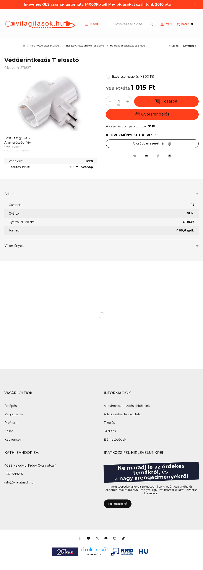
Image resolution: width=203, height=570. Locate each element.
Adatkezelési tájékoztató (122, 414)
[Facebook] (80, 538)
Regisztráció (13, 414)
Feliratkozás (117, 503)
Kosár (8, 431)
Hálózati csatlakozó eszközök (128, 45)
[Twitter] (97, 538)
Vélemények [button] (14, 246)
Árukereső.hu (94, 554)
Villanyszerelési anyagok (45, 45)
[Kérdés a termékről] (170, 156)
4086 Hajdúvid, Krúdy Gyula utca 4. (30, 465)
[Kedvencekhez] (134, 156)
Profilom (11, 423)
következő (191, 45)
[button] (92, 24)
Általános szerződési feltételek (127, 406)
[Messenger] (88, 538)
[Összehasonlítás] (158, 156)
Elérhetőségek (115, 440)
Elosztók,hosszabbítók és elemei (85, 45)
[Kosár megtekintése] (185, 24)
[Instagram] (114, 538)
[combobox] (132, 24)
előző (174, 45)
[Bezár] (195, 4)
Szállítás (110, 431)
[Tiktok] (123, 538)
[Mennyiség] (119, 101)
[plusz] (128, 101)
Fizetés (109, 423)
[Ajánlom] (146, 156)
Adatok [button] (10, 194)
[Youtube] (106, 538)
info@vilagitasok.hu (19, 482)
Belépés (10, 406)
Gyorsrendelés (152, 114)
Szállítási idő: (19, 167)
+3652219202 (14, 474)
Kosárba (166, 101)
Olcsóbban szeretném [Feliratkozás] (152, 143)
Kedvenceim (14, 440)
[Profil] (166, 24)
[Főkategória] (24, 45)
